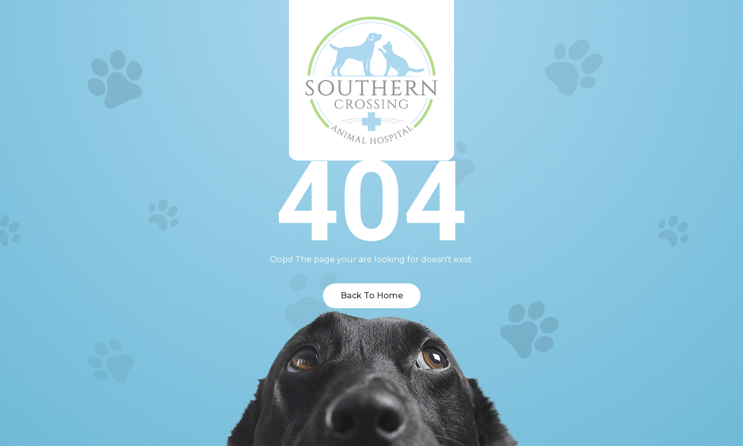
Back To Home (372, 295)
